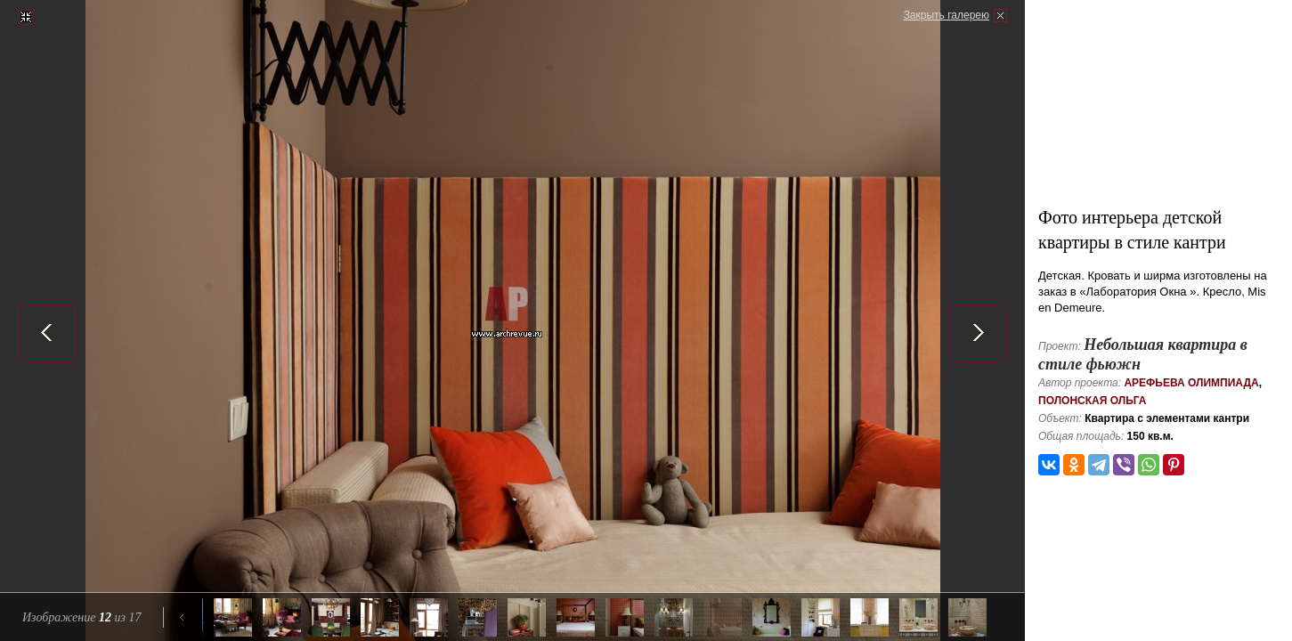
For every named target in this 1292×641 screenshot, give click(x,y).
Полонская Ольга (1092, 400)
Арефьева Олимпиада (1191, 383)
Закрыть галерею (946, 15)
